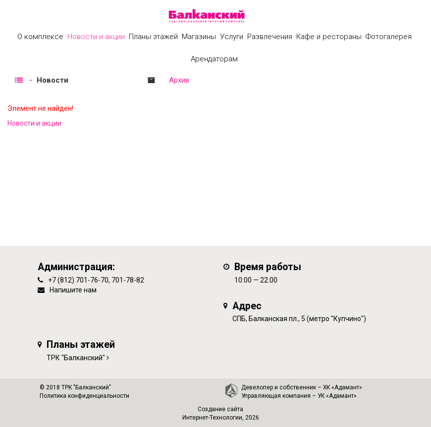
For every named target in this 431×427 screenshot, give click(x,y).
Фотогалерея (389, 36)
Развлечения (269, 36)
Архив (179, 80)
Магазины (199, 36)
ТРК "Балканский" (76, 358)
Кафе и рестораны (329, 36)
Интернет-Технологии (212, 417)
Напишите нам (73, 290)
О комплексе (40, 36)
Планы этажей (153, 36)
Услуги (231, 36)
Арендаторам (214, 58)
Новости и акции (96, 36)
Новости (52, 80)
